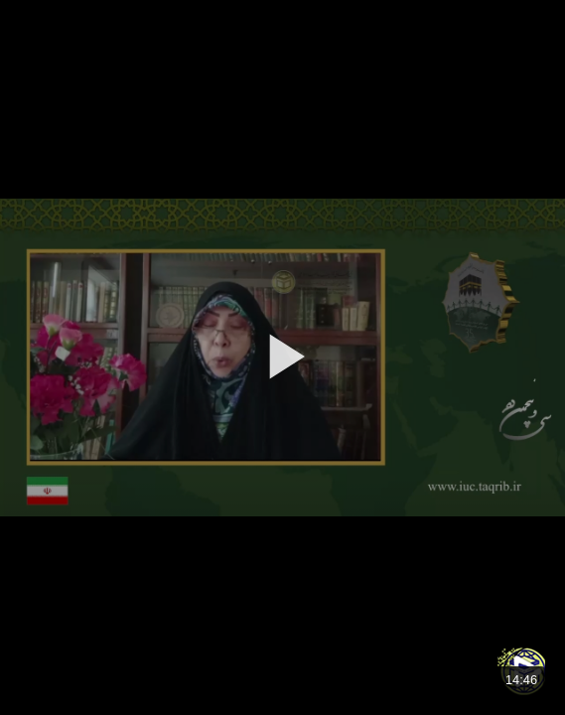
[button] (282, 356)
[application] (282, 357)
